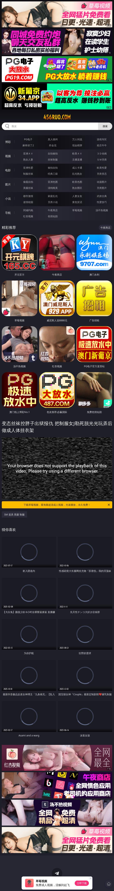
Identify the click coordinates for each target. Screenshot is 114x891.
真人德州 (53, 139)
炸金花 (52, 145)
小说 (8, 199)
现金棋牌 (77, 145)
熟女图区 (77, 188)
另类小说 (53, 202)
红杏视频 (28, 216)
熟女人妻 (28, 159)
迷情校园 (28, 202)
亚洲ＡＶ (28, 153)
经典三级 (53, 173)
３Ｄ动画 (102, 153)
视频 (8, 156)
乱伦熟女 (77, 173)
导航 (8, 213)
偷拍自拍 (53, 167)
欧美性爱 (102, 167)
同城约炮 (28, 210)
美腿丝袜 (28, 188)
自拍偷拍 (53, 153)
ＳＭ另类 (102, 159)
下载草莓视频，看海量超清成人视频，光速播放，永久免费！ (67, 505)
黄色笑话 (77, 202)
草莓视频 (77, 210)
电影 (8, 170)
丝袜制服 (53, 159)
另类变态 (102, 173)
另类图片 (102, 188)
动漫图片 (102, 182)
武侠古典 (102, 196)
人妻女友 (77, 196)
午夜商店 (53, 210)
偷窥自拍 (28, 182)
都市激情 (28, 196)
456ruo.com (57, 117)
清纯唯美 (53, 188)
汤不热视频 (102, 210)
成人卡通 (77, 167)
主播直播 (77, 159)
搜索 (105, 126)
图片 (8, 184)
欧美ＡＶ (77, 153)
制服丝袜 (28, 173)
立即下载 (82, 883)
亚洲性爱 (28, 167)
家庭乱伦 (53, 196)
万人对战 (77, 139)
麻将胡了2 (28, 145)
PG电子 (28, 139)
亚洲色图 (53, 182)
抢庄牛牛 (102, 145)
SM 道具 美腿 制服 (14, 514)
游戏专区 (102, 139)
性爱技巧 (102, 202)
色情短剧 (53, 216)
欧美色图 (77, 182)
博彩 (8, 142)
